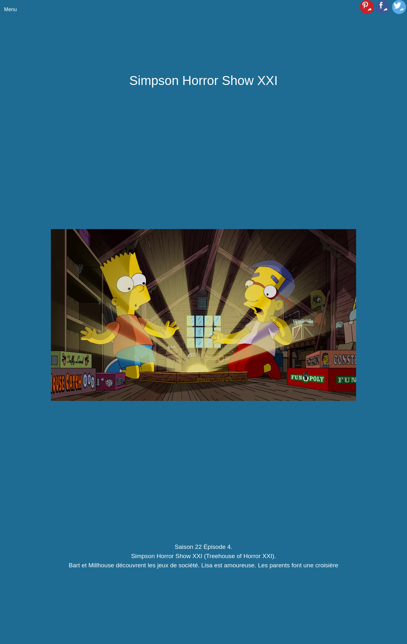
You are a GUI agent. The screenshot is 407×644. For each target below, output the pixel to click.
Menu (10, 9)
